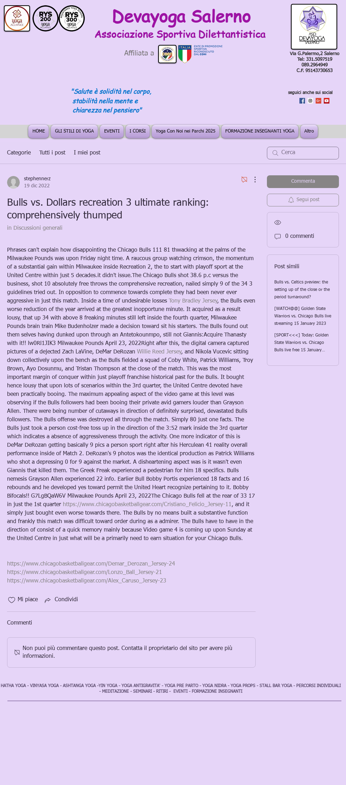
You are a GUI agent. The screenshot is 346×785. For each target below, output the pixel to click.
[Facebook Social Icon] (302, 101)
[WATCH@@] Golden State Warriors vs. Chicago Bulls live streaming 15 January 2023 (302, 316)
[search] (303, 153)
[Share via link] (60, 600)
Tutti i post (52, 153)
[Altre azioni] (251, 179)
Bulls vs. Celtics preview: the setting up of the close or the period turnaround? (302, 289)
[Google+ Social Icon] (318, 101)
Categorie (19, 153)
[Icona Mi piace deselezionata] (11, 600)
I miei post (87, 153)
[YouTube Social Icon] (326, 101)
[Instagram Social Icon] (310, 101)
